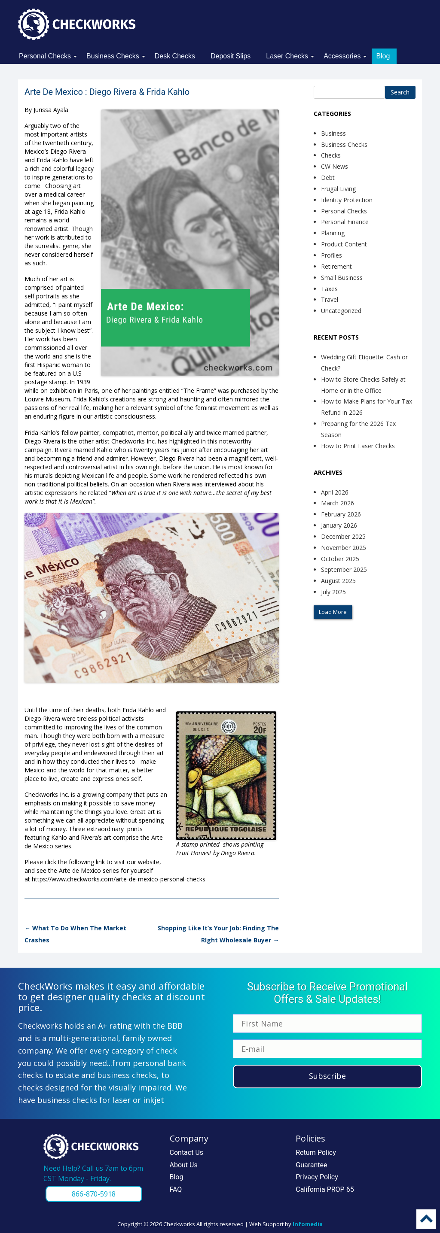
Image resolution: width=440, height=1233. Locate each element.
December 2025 (343, 536)
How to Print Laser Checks (358, 446)
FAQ (176, 1189)
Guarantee (311, 1165)
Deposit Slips (231, 56)
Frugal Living (338, 189)
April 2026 (334, 492)
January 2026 (339, 525)
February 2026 (341, 514)
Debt (328, 177)
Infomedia (308, 1224)
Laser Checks (287, 56)
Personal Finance (345, 222)
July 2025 (333, 592)
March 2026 (337, 503)
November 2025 (343, 548)
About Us (184, 1165)
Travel (329, 299)
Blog (383, 56)
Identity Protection (347, 200)
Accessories (342, 56)
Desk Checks (175, 56)
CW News (334, 166)
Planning (333, 233)
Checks (331, 155)
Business (333, 133)
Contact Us (187, 1152)
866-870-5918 (94, 1194)
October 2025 (340, 559)
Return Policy (316, 1152)
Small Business (342, 277)
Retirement (336, 266)
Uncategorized (341, 311)
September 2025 (344, 569)
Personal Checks (45, 56)
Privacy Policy (317, 1177)
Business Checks (112, 56)
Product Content (344, 244)
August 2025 (338, 581)
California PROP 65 (325, 1189)
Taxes (329, 289)
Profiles (331, 255)
